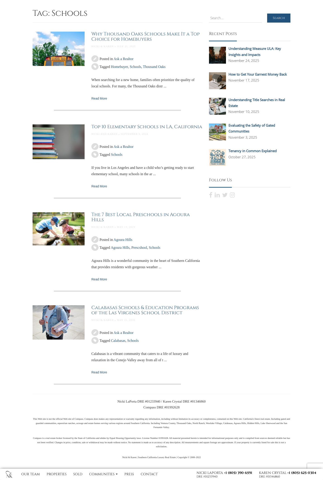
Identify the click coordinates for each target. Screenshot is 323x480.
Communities (103, 474)
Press (129, 474)
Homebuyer (119, 67)
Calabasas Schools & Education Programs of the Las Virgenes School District (145, 310)
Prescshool (139, 247)
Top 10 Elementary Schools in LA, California (146, 127)
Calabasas (118, 341)
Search (279, 18)
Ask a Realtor (123, 59)
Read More (99, 98)
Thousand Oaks (154, 67)
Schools (135, 67)
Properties (56, 474)
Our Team (30, 474)
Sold (77, 474)
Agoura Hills (123, 240)
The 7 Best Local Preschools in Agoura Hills (140, 217)
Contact (149, 474)
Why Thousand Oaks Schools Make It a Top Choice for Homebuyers (145, 36)
